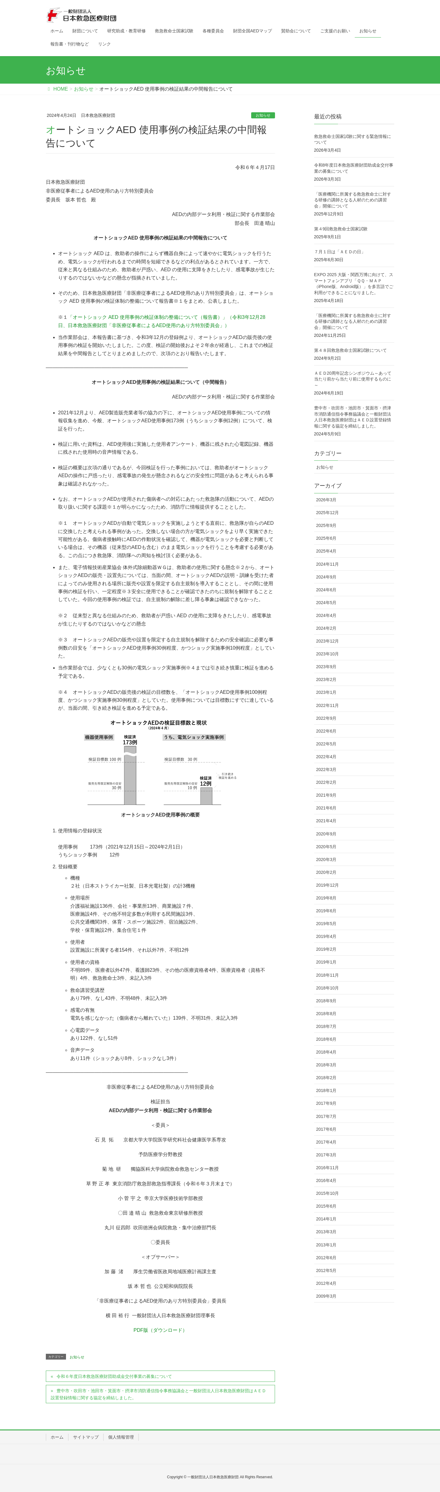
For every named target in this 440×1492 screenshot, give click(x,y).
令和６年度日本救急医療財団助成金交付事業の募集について (114, 1376)
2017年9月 (326, 1103)
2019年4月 (326, 936)
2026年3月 (326, 499)
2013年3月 (326, 1231)
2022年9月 (326, 718)
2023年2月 (326, 679)
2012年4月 (326, 1283)
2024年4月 (326, 615)
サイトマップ (86, 1437)
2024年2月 (326, 628)
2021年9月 (326, 795)
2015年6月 (326, 1206)
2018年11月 (327, 975)
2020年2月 (326, 872)
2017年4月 (326, 1142)
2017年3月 (326, 1154)
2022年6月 (326, 731)
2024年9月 (326, 577)
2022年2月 (326, 782)
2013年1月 (326, 1244)
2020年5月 (326, 846)
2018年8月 (326, 1013)
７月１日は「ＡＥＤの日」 (339, 251)
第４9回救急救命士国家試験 (341, 228)
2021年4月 (326, 820)
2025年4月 (326, 551)
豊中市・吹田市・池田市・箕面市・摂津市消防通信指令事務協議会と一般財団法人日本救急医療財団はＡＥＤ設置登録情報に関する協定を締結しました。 (158, 1394)
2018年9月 (326, 1000)
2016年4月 (326, 1180)
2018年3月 (326, 1064)
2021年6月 (326, 807)
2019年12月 (327, 885)
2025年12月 (327, 512)
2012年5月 (326, 1270)
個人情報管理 (121, 1437)
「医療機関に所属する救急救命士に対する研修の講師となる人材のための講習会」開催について (352, 200)
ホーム (57, 1437)
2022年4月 (326, 756)
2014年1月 (326, 1218)
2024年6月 (326, 589)
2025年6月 (326, 538)
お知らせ (263, 115)
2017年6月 (326, 1129)
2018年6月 (326, 1039)
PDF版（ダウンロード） (160, 1330)
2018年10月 (327, 988)
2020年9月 (326, 833)
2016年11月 (327, 1167)
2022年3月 (326, 769)
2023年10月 (327, 653)
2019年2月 (326, 949)
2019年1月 (326, 962)
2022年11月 (327, 705)
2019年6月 (326, 910)
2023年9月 (326, 666)
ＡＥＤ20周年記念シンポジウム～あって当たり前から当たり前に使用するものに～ (353, 379)
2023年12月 (327, 641)
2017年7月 (326, 1116)
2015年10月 (327, 1193)
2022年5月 (326, 743)
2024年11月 (327, 564)
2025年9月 (326, 525)
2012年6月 (326, 1257)
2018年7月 (326, 1026)
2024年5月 (326, 602)
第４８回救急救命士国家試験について (350, 350)
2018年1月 (326, 1090)
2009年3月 (326, 1296)
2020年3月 (326, 859)
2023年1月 (326, 692)
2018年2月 (326, 1077)
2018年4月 (326, 1052)
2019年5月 (326, 923)
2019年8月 (326, 898)
